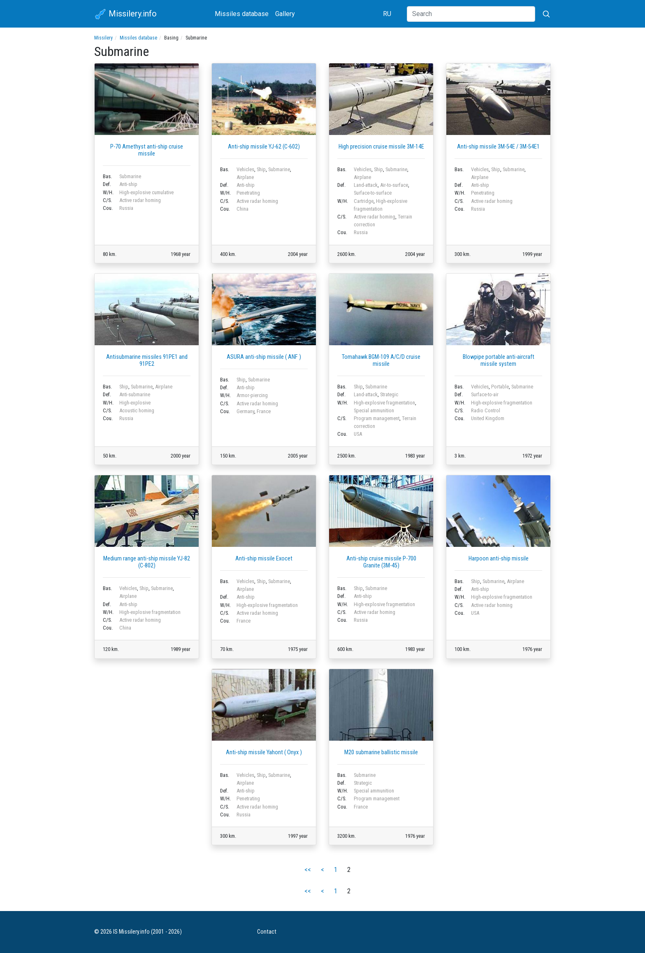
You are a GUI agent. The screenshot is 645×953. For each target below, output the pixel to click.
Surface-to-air (485, 394)
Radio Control (485, 410)
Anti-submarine (134, 394)
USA (358, 434)
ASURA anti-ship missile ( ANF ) (264, 356)
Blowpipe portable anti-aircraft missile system (498, 360)
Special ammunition (374, 410)
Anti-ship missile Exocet (263, 558)
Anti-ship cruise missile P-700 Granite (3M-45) (381, 562)
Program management (376, 418)
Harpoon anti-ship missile (499, 558)
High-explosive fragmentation (384, 403)
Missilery (103, 38)
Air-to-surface (394, 185)
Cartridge (364, 201)
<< (307, 870)
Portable (500, 387)
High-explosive (135, 403)
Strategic (389, 394)
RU (387, 14)
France (264, 411)
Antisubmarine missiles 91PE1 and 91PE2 (147, 360)
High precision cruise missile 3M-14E (381, 146)
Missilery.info (125, 14)
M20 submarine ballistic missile (381, 752)
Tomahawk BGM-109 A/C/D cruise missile (381, 360)
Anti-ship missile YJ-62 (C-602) (264, 146)
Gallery (285, 14)
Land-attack (366, 185)
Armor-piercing (252, 395)
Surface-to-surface (373, 193)
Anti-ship (128, 184)
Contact (266, 931)
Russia (126, 208)
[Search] (471, 14)
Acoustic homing (136, 410)
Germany (245, 411)
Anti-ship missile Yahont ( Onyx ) (264, 752)
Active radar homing (140, 200)
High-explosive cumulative (146, 192)
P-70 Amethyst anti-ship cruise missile (146, 150)
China (242, 209)
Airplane (245, 177)
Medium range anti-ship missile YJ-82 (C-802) (146, 562)
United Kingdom (487, 418)
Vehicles (245, 169)
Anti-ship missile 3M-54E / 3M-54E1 (498, 146)
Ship (261, 169)
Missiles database (242, 14)
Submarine (130, 176)
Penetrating (248, 193)
